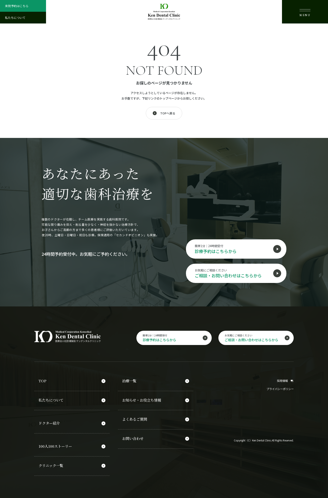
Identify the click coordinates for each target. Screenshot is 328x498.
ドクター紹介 (49, 421)
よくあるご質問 (135, 417)
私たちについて (15, 18)
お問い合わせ (133, 435)
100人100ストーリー (56, 443)
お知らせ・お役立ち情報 (142, 399)
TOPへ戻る (167, 113)
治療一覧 (129, 381)
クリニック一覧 (51, 461)
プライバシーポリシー (279, 389)
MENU (305, 13)
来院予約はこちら (16, 6)
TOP (42, 381)
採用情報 (285, 381)
